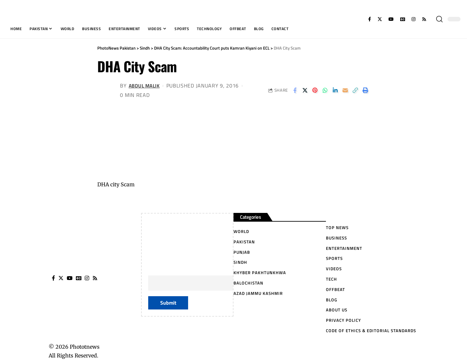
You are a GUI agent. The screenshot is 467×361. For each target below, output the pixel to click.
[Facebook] (369, 19)
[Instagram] (413, 19)
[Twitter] (379, 19)
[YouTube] (391, 19)
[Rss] (424, 19)
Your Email (209, 277)
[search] (439, 19)
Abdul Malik (145, 85)
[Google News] (402, 19)
